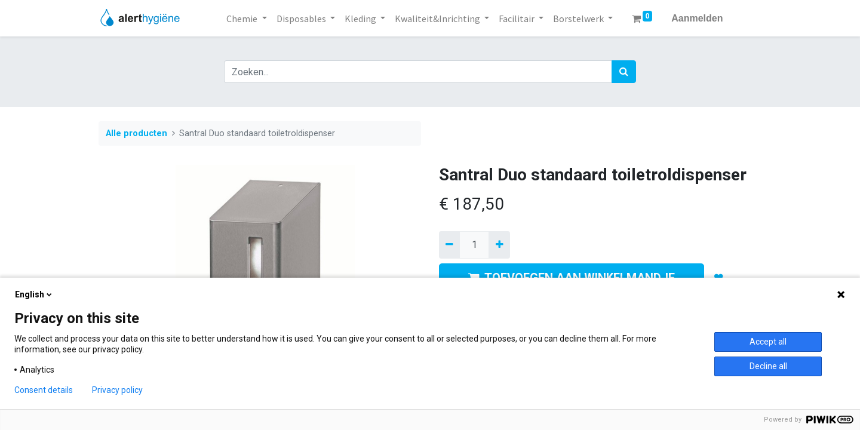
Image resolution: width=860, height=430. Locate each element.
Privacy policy (117, 390)
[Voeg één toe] (499, 245)
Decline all (768, 366)
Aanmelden (697, 18)
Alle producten (136, 133)
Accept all (768, 341)
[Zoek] (624, 71)
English (34, 294)
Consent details (43, 390)
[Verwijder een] (449, 245)
